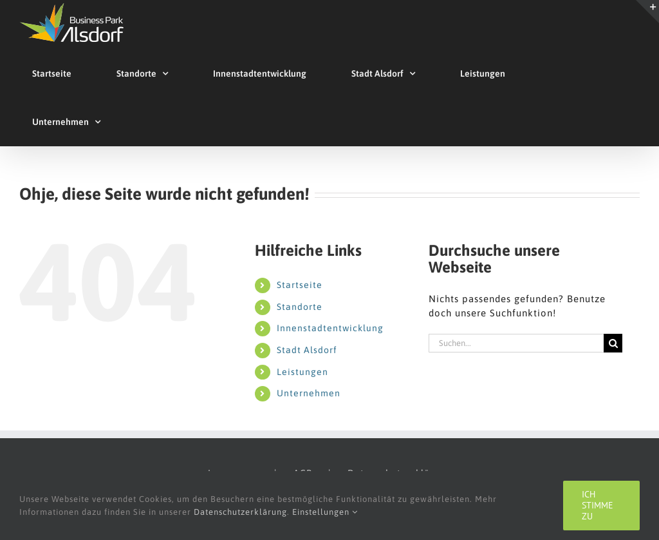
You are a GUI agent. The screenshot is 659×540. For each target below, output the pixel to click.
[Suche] (613, 343)
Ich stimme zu (597, 505)
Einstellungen (325, 512)
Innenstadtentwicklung (330, 328)
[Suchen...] (516, 343)
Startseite (299, 285)
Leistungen (302, 372)
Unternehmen (308, 393)
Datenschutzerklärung (240, 512)
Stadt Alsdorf (307, 350)
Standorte (299, 307)
